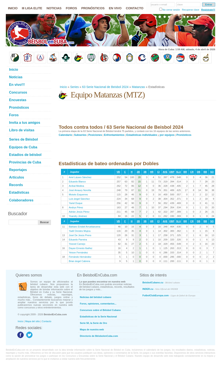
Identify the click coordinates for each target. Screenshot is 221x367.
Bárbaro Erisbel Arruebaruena (84, 226)
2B (138, 172)
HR (151, 172)
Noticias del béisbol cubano (95, 297)
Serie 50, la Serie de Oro (93, 323)
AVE (165, 172)
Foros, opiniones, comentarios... (98, 303)
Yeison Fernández (78, 252)
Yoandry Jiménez (78, 216)
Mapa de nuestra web (92, 329)
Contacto (46, 321)
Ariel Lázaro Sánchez (80, 177)
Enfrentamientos (114, 134)
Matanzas (138, 87)
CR (192, 172)
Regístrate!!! (208, 9)
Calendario (65, 134)
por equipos (167, 134)
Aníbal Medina (76, 186)
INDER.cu (160, 289)
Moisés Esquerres (78, 194)
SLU (178, 172)
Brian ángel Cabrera (79, 261)
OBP (171, 172)
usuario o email (159, 4)
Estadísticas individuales (141, 134)
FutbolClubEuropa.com (168, 295)
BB (205, 172)
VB (118, 172)
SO (212, 172)
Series (74, 87)
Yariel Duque (75, 203)
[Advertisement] (137, 74)
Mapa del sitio (32, 321)
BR (185, 172)
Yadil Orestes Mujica (79, 231)
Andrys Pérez (76, 207)
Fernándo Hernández (80, 257)
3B (145, 172)
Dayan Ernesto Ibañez (80, 248)
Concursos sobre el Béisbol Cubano (100, 310)
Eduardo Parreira (78, 239)
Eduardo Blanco (77, 181)
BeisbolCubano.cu (161, 282)
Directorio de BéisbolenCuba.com (99, 336)
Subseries (80, 134)
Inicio (63, 87)
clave (180, 4)
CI (158, 172)
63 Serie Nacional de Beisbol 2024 (105, 87)
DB (198, 172)
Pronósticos (183, 134)
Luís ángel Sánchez (79, 199)
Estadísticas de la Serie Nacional (98, 316)
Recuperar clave (190, 9)
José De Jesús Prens (80, 235)
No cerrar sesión (171, 9)
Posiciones (95, 134)
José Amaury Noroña (80, 190)
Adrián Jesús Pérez (79, 211)
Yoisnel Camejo (77, 244)
